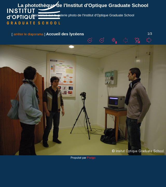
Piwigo (91, 157)
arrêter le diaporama (28, 34)
